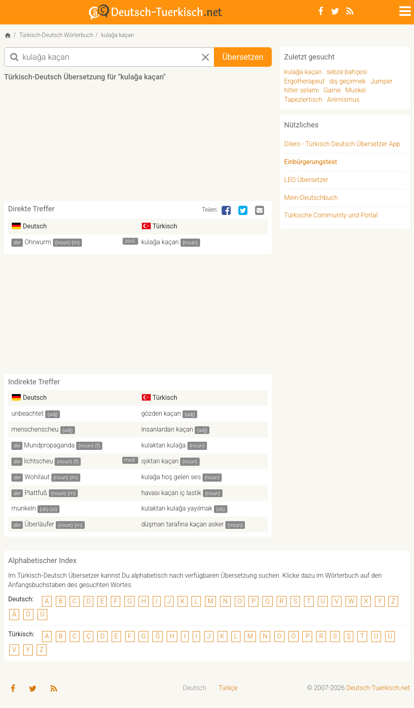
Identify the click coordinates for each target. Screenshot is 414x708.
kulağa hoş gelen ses (171, 477)
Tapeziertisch (303, 99)
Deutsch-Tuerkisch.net (378, 688)
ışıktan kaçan (160, 461)
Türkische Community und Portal (330, 215)
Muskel (356, 90)
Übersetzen (242, 57)
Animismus (343, 99)
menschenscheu (35, 429)
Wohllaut (37, 477)
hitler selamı (301, 90)
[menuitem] (194, 688)
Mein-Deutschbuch (311, 198)
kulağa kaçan (160, 242)
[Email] (260, 211)
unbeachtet (27, 413)
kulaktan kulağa (163, 445)
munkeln (23, 508)
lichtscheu (38, 461)
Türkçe (228, 688)
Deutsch (194, 688)
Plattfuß (35, 493)
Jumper (381, 81)
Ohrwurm (37, 242)
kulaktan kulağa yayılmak (176, 508)
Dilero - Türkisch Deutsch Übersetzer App (342, 144)
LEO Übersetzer (306, 180)
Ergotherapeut (304, 81)
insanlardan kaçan (167, 429)
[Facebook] (321, 11)
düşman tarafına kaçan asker (182, 524)
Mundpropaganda (49, 445)
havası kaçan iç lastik (171, 493)
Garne (332, 90)
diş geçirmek (347, 81)
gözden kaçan (161, 413)
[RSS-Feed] (350, 11)
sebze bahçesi (346, 72)
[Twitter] (335, 11)
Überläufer (39, 524)
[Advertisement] (152, 144)
